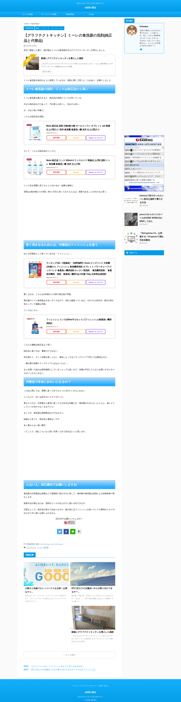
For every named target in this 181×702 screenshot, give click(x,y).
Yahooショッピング (96, 138)
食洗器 (46, 547)
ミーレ (39, 547)
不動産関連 (70, 14)
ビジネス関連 (27, 14)
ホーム (75, 686)
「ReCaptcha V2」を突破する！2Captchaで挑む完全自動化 (152, 236)
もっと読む (71, 655)
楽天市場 (56, 138)
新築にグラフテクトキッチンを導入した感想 (92, 632)
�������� (158, 184)
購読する (131, 253)
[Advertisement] (69, 216)
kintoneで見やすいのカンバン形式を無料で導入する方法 (152, 199)
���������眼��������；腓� (144, 182)
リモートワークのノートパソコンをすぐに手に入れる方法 (56, 666)
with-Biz (90, 7)
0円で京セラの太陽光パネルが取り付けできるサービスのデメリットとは (63, 669)
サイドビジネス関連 (48, 14)
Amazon (76, 138)
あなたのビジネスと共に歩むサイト (90, 697)
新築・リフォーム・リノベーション (49, 544)
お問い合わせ (103, 686)
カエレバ (55, 133)
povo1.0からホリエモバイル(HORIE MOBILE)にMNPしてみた (151, 217)
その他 (90, 14)
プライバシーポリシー (88, 686)
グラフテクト (31, 547)
